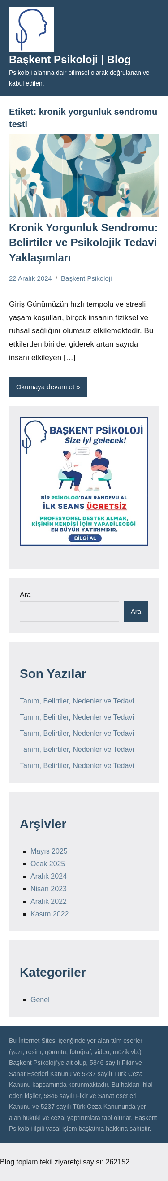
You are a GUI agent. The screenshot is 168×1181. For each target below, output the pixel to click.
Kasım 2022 (49, 914)
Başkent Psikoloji (86, 278)
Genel (40, 999)
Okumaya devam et (45, 387)
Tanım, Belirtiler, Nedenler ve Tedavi (77, 701)
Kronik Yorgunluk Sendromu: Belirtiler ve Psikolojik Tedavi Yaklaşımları (83, 242)
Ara (25, 595)
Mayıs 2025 (49, 851)
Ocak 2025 (47, 864)
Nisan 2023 (48, 889)
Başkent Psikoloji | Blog (70, 59)
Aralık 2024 (48, 876)
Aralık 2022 (48, 901)
